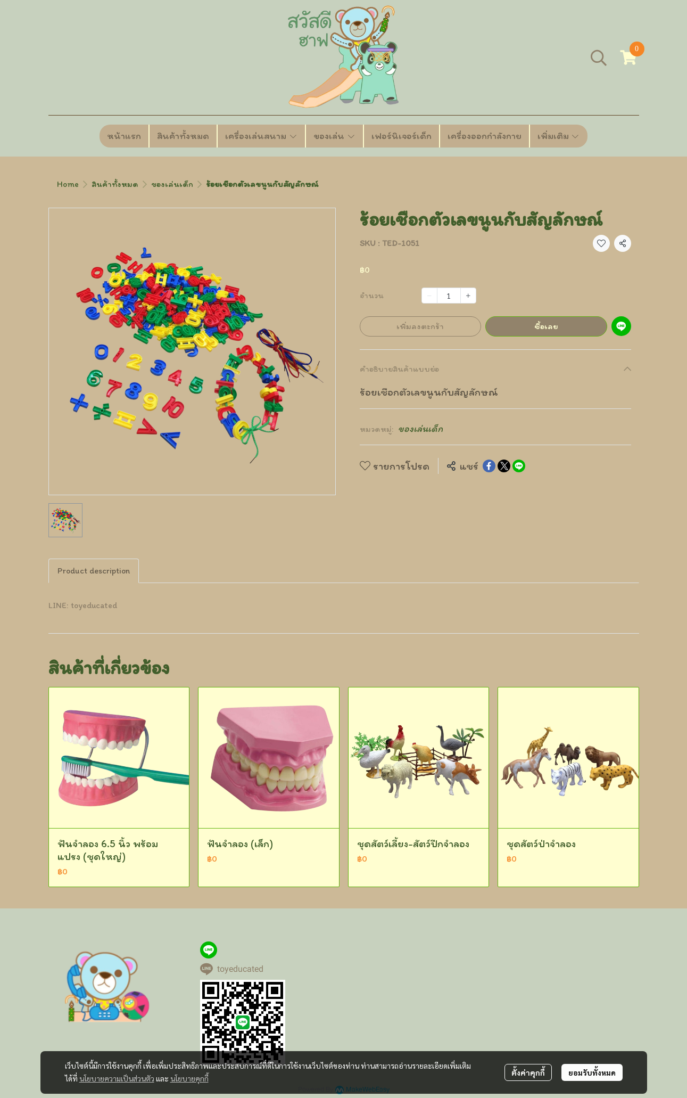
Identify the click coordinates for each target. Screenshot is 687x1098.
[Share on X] (504, 466)
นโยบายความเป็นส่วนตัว (116, 1078)
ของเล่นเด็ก (172, 184)
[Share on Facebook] (489, 466)
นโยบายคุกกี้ (189, 1078)
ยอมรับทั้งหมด (592, 1072)
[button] (598, 57)
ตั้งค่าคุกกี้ (528, 1072)
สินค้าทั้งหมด (115, 184)
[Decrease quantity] (429, 295)
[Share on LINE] (518, 466)
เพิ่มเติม (558, 136)
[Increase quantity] (468, 295)
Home (68, 184)
